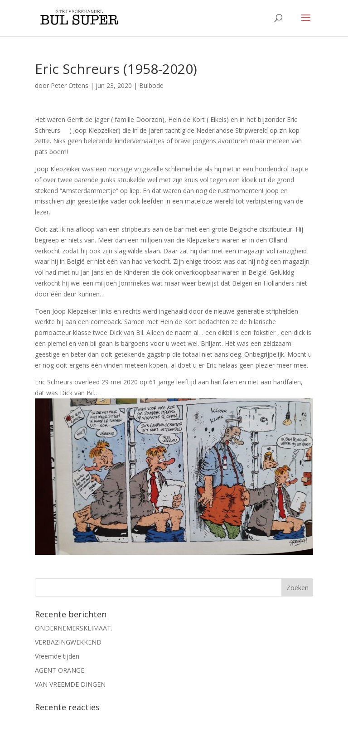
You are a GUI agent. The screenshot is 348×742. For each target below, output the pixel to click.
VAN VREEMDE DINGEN (70, 684)
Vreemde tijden (57, 656)
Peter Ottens (69, 85)
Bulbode (151, 85)
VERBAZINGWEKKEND (68, 642)
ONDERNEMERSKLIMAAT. (73, 628)
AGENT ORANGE (59, 670)
